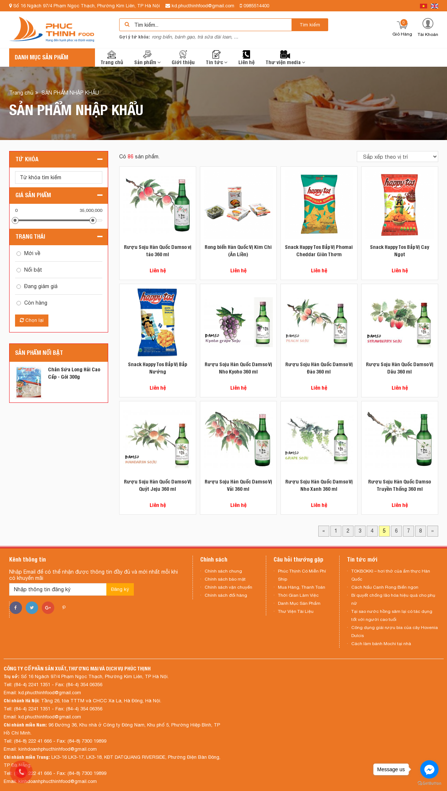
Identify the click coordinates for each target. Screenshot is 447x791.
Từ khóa (27, 159)
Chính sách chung (223, 571)
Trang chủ (111, 57)
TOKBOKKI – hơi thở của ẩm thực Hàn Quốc (390, 575)
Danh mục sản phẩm (41, 57)
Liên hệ (246, 57)
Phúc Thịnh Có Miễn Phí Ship (302, 575)
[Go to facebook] (429, 769)
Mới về (32, 253)
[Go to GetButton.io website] (429, 783)
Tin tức (216, 57)
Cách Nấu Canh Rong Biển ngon (384, 587)
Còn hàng (35, 303)
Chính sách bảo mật (225, 579)
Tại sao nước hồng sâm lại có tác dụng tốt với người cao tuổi (391, 615)
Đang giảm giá (41, 286)
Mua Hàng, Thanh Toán (301, 587)
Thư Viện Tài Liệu (296, 611)
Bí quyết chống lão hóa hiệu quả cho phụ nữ (393, 599)
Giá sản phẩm (33, 195)
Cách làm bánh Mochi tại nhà (381, 643)
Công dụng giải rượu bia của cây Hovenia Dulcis (394, 631)
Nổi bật (33, 270)
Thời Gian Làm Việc (298, 595)
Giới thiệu (183, 57)
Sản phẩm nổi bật (39, 352)
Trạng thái (30, 236)
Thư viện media (285, 57)
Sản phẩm (147, 57)
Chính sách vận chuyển (228, 587)
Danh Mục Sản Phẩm (299, 603)
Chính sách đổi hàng (226, 595)
